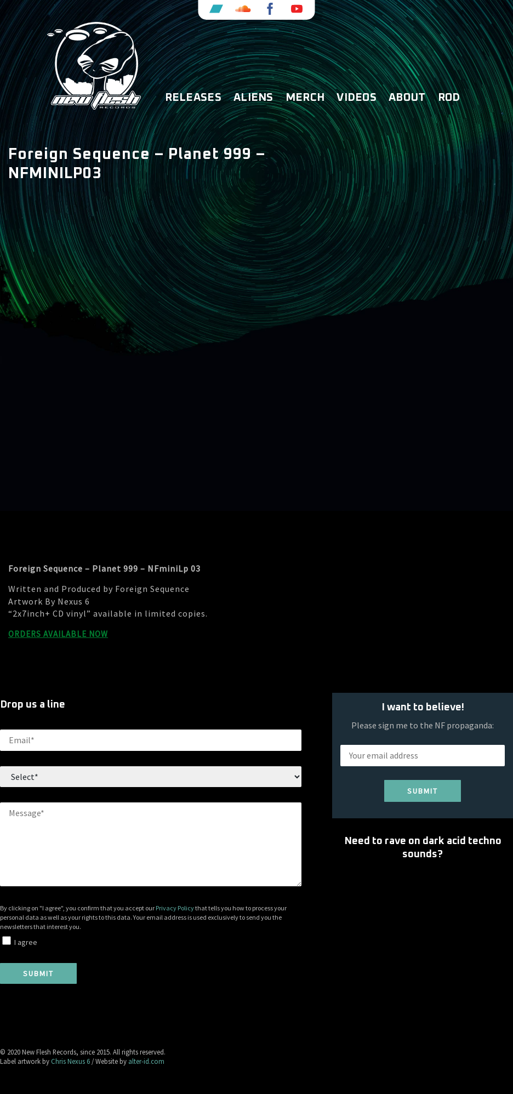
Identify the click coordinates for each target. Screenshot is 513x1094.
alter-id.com (146, 1061)
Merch (305, 97)
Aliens (253, 97)
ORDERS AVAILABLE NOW (58, 634)
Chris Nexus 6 (70, 1061)
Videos (357, 97)
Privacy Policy (175, 908)
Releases (193, 97)
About (407, 97)
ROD (449, 97)
